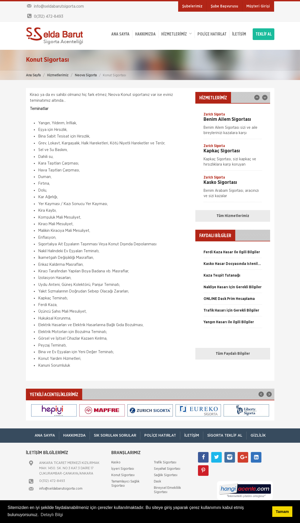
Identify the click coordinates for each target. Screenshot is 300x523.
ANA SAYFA (120, 34)
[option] (232, 125)
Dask (157, 481)
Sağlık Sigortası (165, 475)
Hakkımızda (145, 34)
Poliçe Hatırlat (212, 34)
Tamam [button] (282, 511)
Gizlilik (258, 435)
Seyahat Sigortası (167, 469)
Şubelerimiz (192, 6)
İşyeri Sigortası (122, 469)
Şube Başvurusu (224, 6)
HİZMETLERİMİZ (176, 33)
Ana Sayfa (33, 75)
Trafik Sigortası (165, 462)
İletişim (239, 34)
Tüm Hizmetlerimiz (232, 216)
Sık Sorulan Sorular (115, 435)
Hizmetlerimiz (57, 75)
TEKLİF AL (264, 34)
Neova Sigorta (86, 75)
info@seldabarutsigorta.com (60, 488)
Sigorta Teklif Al (224, 435)
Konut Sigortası (123, 475)
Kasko (116, 462)
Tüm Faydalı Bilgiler (233, 354)
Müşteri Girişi (258, 6)
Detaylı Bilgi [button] (52, 514)
